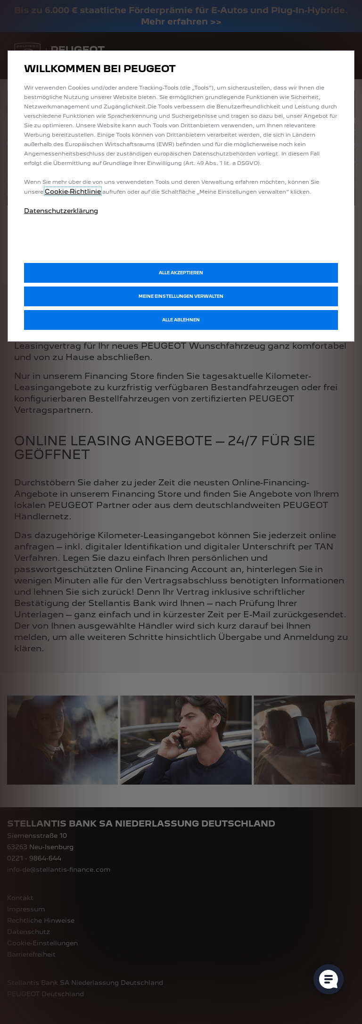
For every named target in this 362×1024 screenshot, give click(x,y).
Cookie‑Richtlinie (73, 191)
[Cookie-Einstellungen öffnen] (328, 979)
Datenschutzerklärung (61, 210)
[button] (181, 296)
